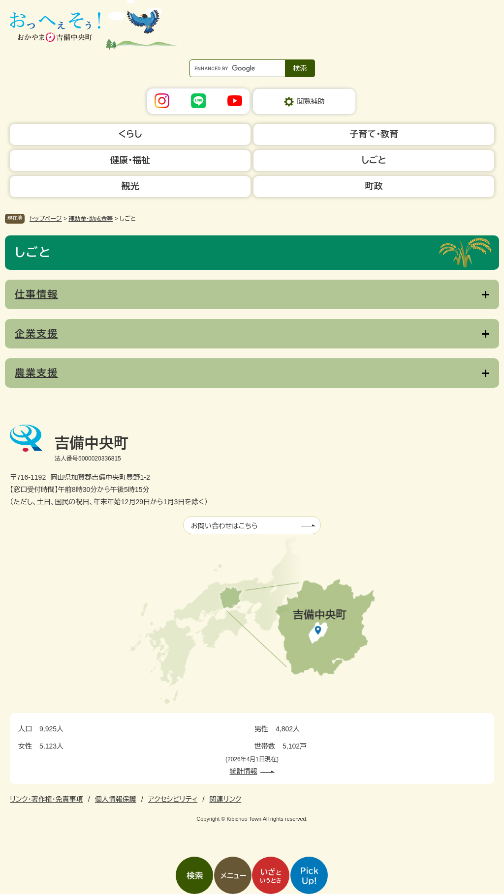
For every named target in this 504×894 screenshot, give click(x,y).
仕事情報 (36, 294)
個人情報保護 (115, 799)
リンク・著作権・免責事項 (46, 799)
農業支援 (36, 373)
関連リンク (225, 799)
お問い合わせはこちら (224, 526)
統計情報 (243, 771)
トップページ (46, 218)
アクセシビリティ (172, 799)
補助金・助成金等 (90, 218)
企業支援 (36, 333)
